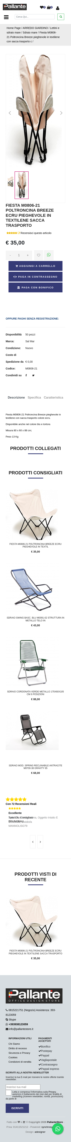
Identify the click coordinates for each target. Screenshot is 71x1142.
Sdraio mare (30, 32)
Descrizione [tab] (16, 397)
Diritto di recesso (18, 1048)
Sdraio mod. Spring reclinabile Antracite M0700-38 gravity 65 (35, 767)
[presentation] (33, 841)
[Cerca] (35, 16)
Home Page (14, 27)
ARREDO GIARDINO (35, 27)
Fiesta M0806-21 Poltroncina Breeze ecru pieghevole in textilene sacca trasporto (35, 952)
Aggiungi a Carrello (35, 266)
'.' (6, 897)
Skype (12, 1019)
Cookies (13, 1057)
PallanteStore (55, 1122)
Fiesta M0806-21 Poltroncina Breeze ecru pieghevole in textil (35, 545)
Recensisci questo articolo (36, 233)
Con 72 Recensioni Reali (21, 803)
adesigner (40, 1131)
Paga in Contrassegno (35, 276)
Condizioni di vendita (20, 1061)
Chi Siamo (14, 1043)
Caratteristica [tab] (53, 397)
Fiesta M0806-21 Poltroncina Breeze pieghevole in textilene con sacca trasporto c (33, 37)
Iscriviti (17, 1108)
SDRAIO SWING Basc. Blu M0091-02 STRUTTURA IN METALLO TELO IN (35, 619)
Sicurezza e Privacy (19, 1052)
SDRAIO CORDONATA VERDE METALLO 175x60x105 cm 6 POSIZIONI (35, 693)
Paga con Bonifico (35, 287)
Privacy (52, 1092)
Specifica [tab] (34, 397)
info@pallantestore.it (21, 1029)
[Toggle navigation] (6, 17)
